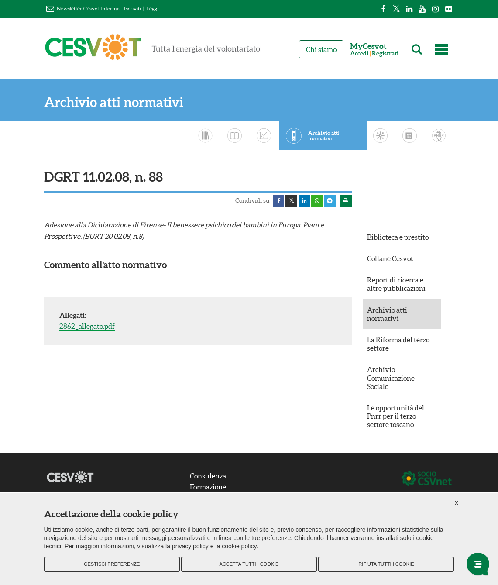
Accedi (359, 53)
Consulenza (212, 477)
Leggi (152, 8)
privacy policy (190, 550)
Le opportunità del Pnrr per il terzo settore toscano (395, 418)
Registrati (385, 53)
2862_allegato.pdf (87, 328)
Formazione (212, 488)
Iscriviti (132, 8)
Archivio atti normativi (113, 102)
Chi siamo (321, 49)
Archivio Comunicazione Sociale (391, 379)
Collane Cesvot (390, 260)
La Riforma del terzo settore (398, 345)
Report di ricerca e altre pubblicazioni (396, 286)
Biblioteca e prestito (398, 238)
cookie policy (239, 550)
